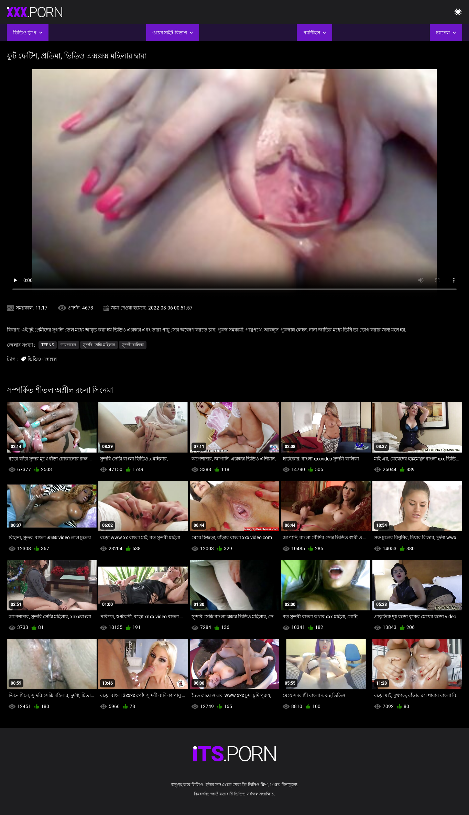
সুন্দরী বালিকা (133, 345)
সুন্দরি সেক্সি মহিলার (99, 345)
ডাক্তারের (68, 345)
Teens (47, 345)
